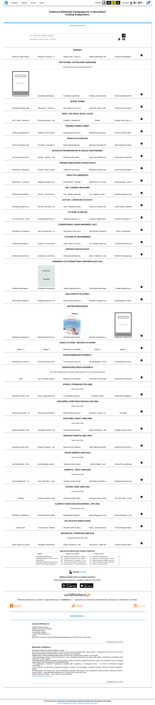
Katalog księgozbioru (77, 25)
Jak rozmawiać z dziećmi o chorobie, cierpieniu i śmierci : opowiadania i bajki (83, 562)
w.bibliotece (66, 600)
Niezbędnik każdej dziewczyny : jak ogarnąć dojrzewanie (78, 556)
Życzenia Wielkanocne (40, 624)
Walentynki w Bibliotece (41, 647)
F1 (135, 3)
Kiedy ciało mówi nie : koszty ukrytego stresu (75, 564)
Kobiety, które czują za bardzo (100, 564)
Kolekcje (53, 39)
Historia (24, 3)
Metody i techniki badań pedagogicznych (46, 564)
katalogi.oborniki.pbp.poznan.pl (42, 676)
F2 (140, 3)
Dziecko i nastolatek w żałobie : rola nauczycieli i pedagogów (107, 562)
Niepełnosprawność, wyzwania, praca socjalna (104, 560)
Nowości (14, 3)
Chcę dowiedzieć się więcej (67, 703)
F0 (131, 3)
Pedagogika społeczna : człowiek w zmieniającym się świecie (51, 558)
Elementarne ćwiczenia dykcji (99, 556)
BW (109, 3)
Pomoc (33, 3)
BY (118, 3)
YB (113, 3)
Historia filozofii (40, 560)
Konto (42, 3)
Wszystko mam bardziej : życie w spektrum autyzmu (77, 558)
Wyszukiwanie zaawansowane (39, 39)
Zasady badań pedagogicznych (44, 556)
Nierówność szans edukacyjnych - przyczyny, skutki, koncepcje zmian (110, 558)
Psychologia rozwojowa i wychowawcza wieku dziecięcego (51, 562)
